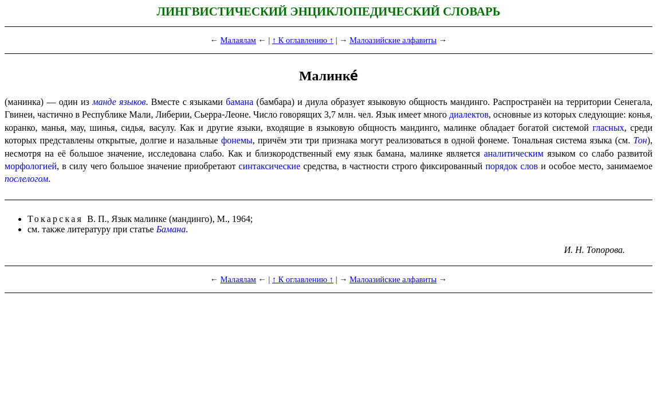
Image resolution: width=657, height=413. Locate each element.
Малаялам (238, 40)
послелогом (26, 179)
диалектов (469, 114)
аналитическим (514, 153)
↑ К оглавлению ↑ (302, 40)
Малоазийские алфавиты (392, 40)
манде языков (118, 102)
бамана (239, 102)
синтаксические (270, 166)
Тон (640, 140)
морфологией (31, 166)
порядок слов (512, 166)
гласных (608, 128)
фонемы (237, 140)
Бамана (171, 229)
